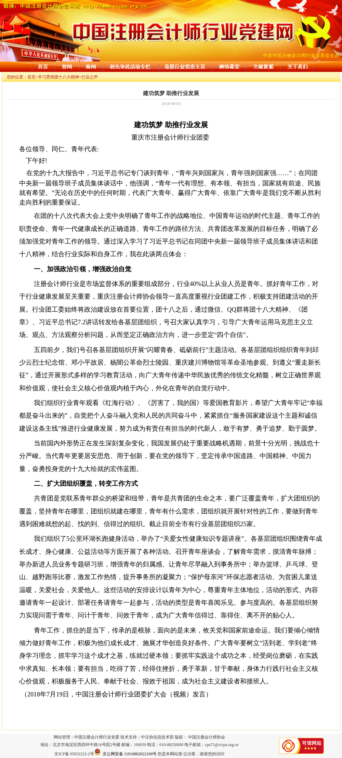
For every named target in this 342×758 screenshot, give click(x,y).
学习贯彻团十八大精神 (58, 77)
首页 (31, 77)
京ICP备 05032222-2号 (74, 754)
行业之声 (89, 77)
